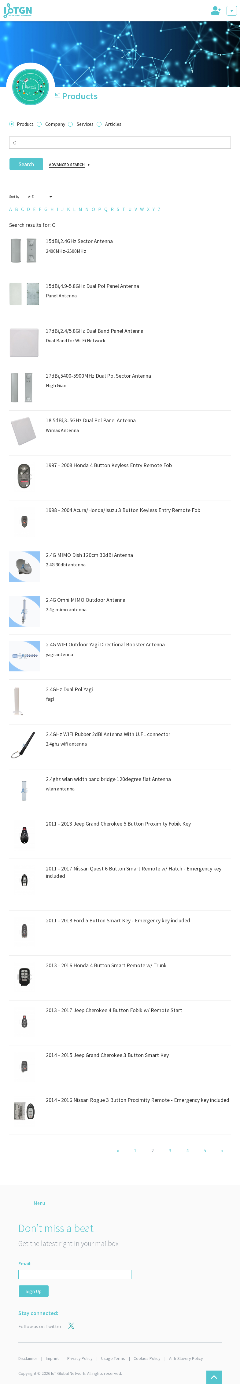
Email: (24, 1263)
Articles (113, 124)
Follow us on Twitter (39, 1326)
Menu (39, 1203)
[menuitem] (10, 209)
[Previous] (118, 1150)
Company (55, 124)
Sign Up (34, 1291)
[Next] (222, 1150)
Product (25, 124)
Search (26, 164)
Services (85, 124)
